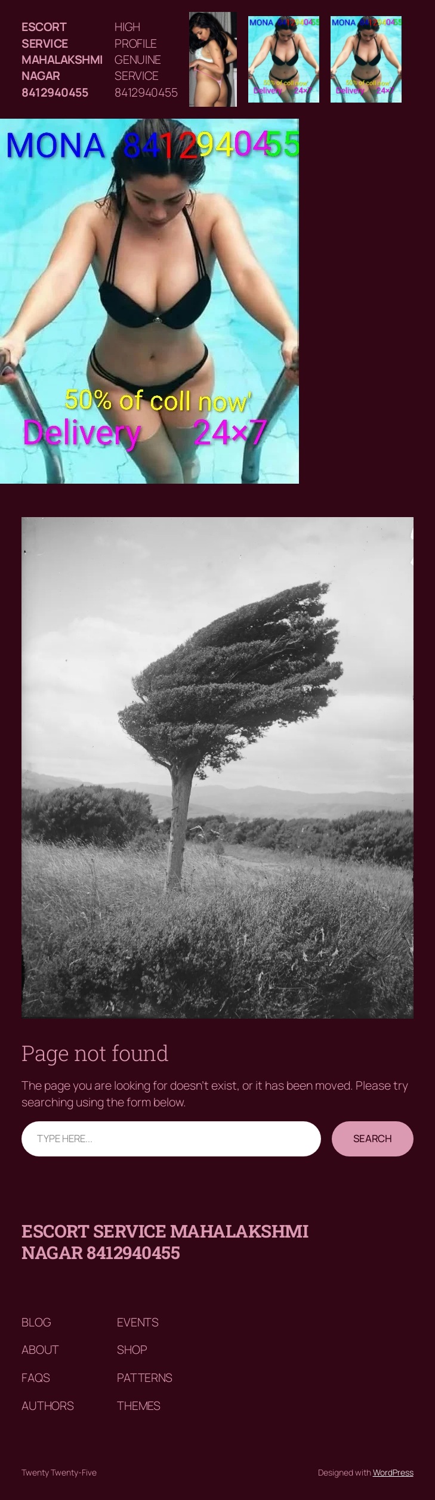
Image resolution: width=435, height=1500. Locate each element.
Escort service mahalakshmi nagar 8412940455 (62, 59)
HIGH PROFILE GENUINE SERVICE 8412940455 (146, 59)
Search (372, 1138)
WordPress (393, 1472)
